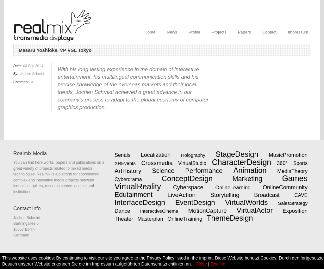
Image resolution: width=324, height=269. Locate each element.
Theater (124, 219)
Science (163, 170)
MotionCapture (207, 210)
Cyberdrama (128, 179)
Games (295, 178)
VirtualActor (255, 210)
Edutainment (134, 195)
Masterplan (150, 219)
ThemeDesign (230, 218)
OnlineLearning (233, 187)
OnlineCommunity (285, 187)
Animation (250, 170)
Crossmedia (156, 163)
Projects (219, 32)
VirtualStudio (192, 163)
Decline (217, 263)
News (172, 32)
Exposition (295, 211)
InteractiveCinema (159, 211)
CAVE (301, 195)
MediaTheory (292, 171)
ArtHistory (128, 171)
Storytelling (225, 195)
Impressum (298, 32)
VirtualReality (138, 186)
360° (282, 163)
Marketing (247, 179)
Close (201, 263)
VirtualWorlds (246, 202)
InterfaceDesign (140, 202)
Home (150, 32)
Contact (269, 32)
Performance (204, 170)
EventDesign (195, 202)
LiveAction (181, 195)
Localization (156, 155)
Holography (193, 155)
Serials (122, 155)
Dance (122, 211)
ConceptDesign (187, 178)
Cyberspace (188, 187)
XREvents (125, 163)
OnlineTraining (184, 219)
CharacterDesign (241, 162)
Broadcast (266, 195)
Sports (300, 163)
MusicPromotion (288, 155)
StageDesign (237, 154)
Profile (194, 32)
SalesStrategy (293, 203)
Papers (244, 32)
